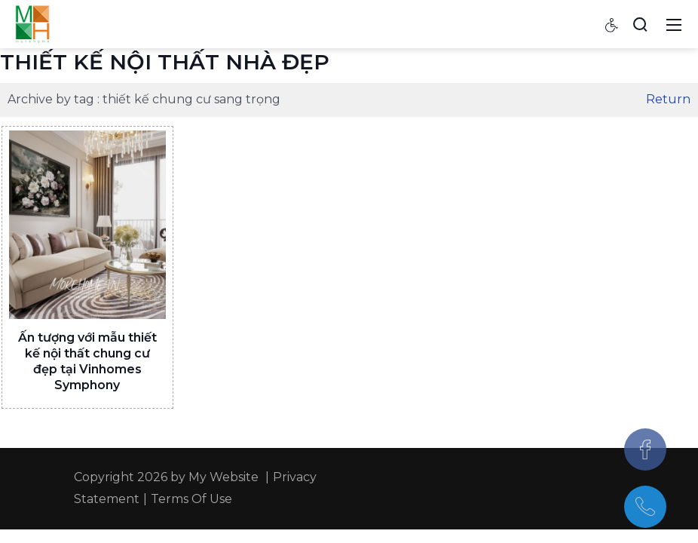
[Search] (640, 24)
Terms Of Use (191, 499)
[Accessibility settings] (612, 24)
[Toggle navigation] (674, 24)
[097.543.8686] (645, 507)
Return (668, 99)
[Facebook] (645, 449)
